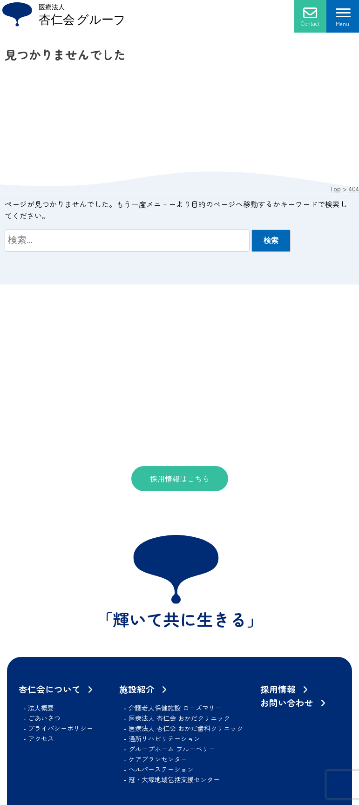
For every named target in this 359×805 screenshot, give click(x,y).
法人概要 (41, 707)
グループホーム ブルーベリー (172, 748)
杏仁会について (50, 689)
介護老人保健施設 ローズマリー (175, 707)
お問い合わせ (286, 702)
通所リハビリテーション (164, 738)
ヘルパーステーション (161, 769)
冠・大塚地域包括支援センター (174, 779)
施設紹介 (137, 689)
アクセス (41, 738)
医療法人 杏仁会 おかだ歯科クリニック (186, 728)
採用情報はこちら (180, 478)
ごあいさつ (44, 718)
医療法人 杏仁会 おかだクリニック (179, 718)
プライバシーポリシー (60, 728)
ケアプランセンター (158, 759)
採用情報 (278, 689)
